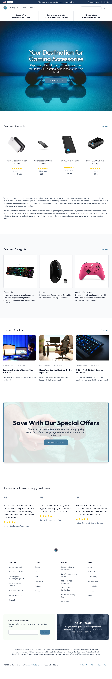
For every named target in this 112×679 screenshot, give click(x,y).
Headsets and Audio (16, 572)
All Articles (65, 602)
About (90, 567)
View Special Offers (56, 442)
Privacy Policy (92, 586)
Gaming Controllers (83, 292)
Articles (32, 8)
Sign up (45, 632)
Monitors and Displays (16, 590)
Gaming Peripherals (15, 567)
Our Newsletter (93, 581)
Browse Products (56, 80)
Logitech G (39, 581)
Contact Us (91, 572)
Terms (90, 596)
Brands (23, 8)
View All (105, 126)
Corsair (37, 567)
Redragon (38, 586)
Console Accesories (15, 595)
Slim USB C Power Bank (69, 161)
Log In (106, 2)
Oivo (36, 572)
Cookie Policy (92, 576)
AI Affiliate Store (33, 665)
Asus (36, 576)
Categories (14, 8)
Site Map (91, 591)
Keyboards (8, 292)
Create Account (93, 2)
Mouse (42, 292)
